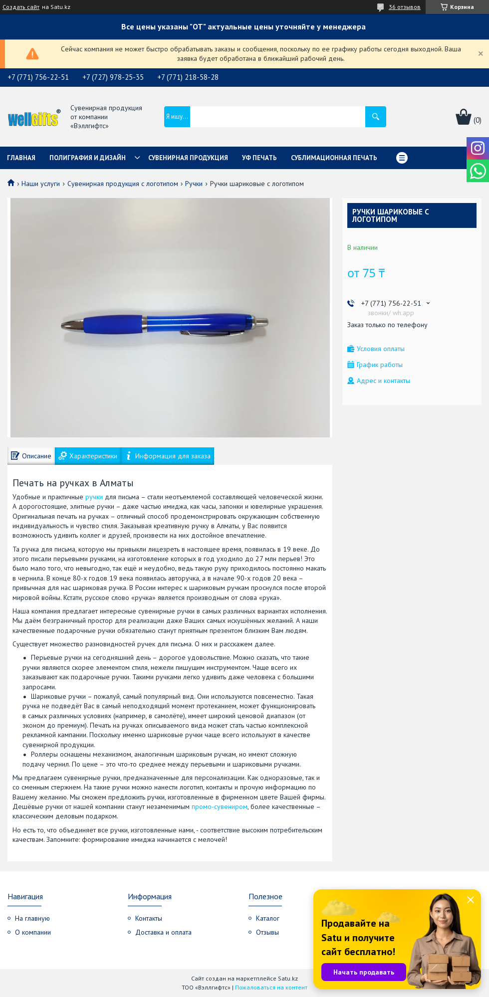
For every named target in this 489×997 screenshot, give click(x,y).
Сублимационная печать (334, 158)
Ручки (194, 183)
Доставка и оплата (163, 932)
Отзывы (267, 932)
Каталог (267, 918)
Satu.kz (288, 978)
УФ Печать (259, 158)
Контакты (148, 918)
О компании (33, 932)
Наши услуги (40, 183)
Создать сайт (20, 6)
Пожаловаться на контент (271, 987)
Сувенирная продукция (188, 158)
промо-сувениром (219, 806)
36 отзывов (405, 6)
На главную (32, 918)
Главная (21, 158)
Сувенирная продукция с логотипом (122, 183)
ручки (94, 496)
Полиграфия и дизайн (87, 158)
